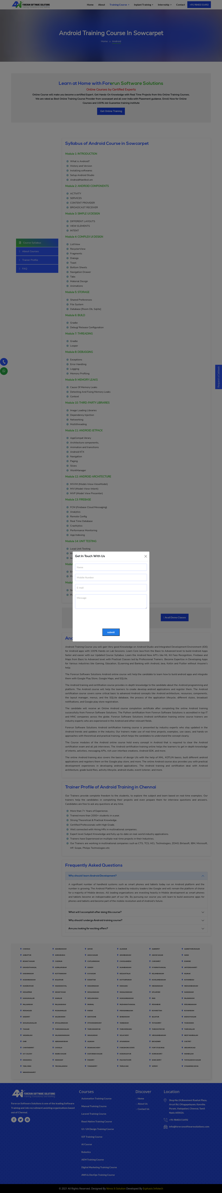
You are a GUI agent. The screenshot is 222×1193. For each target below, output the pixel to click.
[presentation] (98, 619)
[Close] (145, 556)
